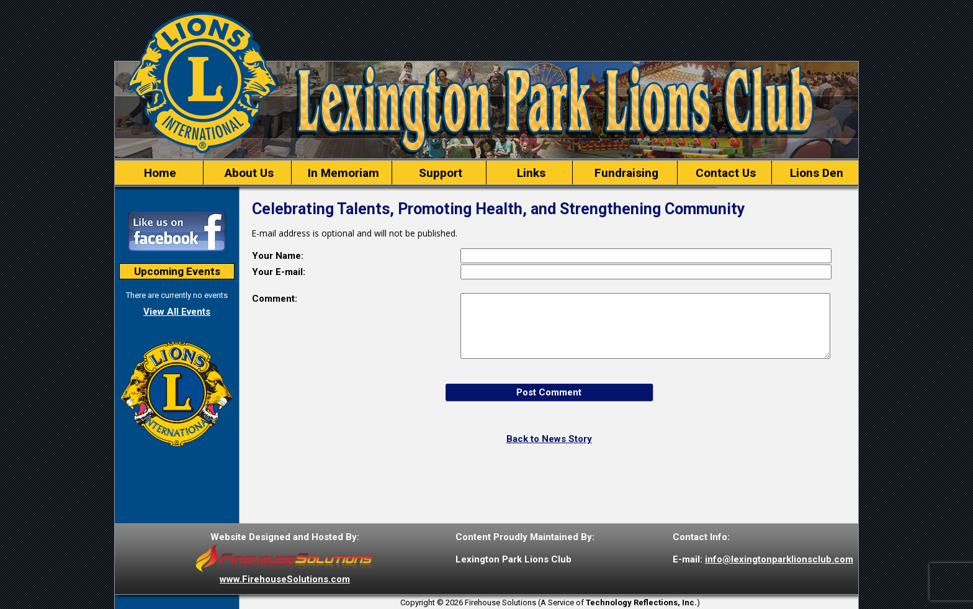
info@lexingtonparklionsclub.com (779, 559)
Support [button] (439, 173)
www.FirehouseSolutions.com (285, 579)
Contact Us (724, 173)
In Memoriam (342, 173)
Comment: (274, 298)
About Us (248, 173)
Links (529, 173)
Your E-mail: (278, 271)
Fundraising (624, 173)
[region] (486, 172)
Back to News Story (549, 438)
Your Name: (277, 255)
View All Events (176, 311)
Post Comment (548, 392)
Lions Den (815, 173)
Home (158, 173)
